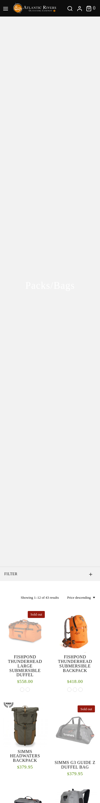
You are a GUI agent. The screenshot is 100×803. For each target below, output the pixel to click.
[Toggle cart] (90, 8)
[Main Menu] (7, 8)
